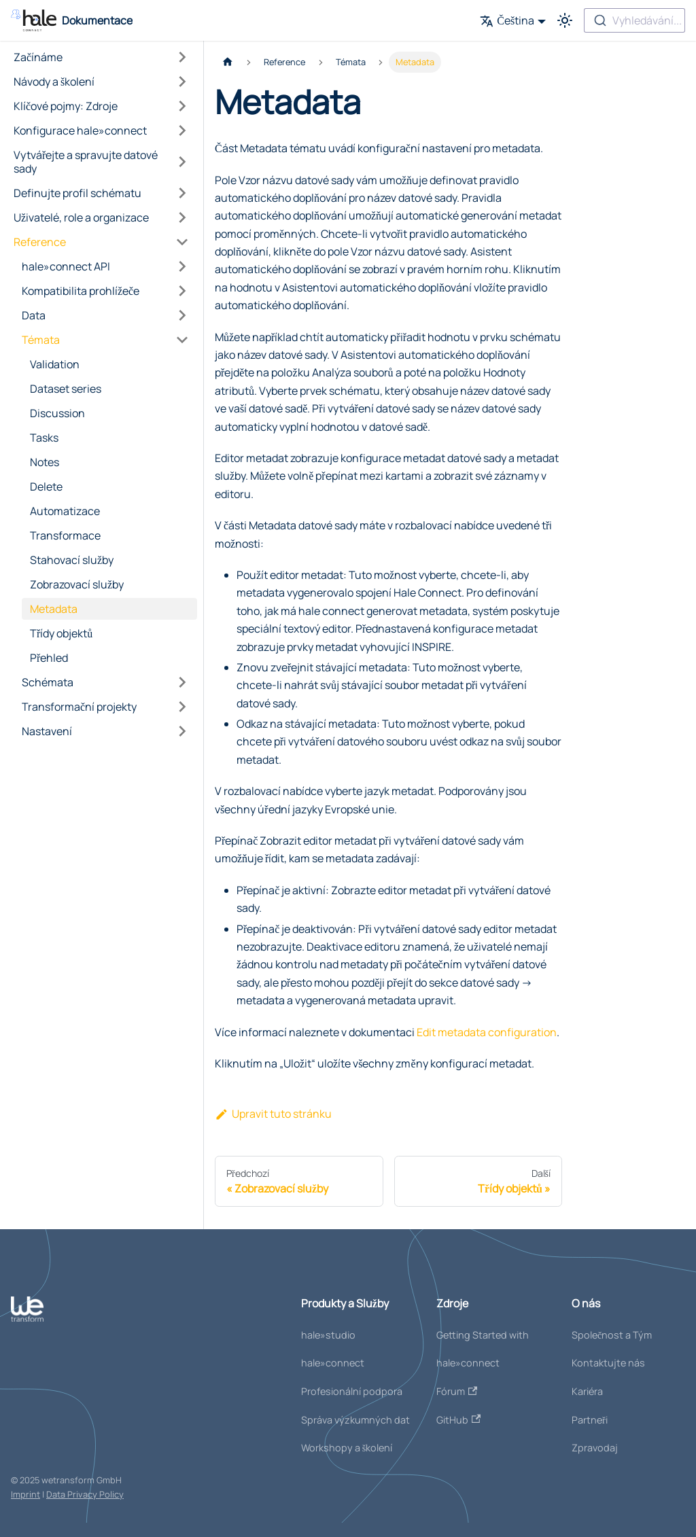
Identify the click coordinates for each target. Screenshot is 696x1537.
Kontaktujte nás (608, 1362)
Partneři (590, 1419)
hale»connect (332, 1362)
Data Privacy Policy (85, 1494)
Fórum (456, 1391)
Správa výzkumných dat (355, 1419)
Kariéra (587, 1391)
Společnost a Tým (612, 1334)
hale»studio (328, 1334)
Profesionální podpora (351, 1391)
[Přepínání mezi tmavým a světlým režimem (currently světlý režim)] (565, 20)
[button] (101, 57)
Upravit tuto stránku (273, 1113)
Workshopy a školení (347, 1447)
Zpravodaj (595, 1447)
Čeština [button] (507, 20)
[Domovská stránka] (228, 62)
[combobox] (634, 20)
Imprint (25, 1494)
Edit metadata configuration (487, 1032)
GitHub (458, 1419)
